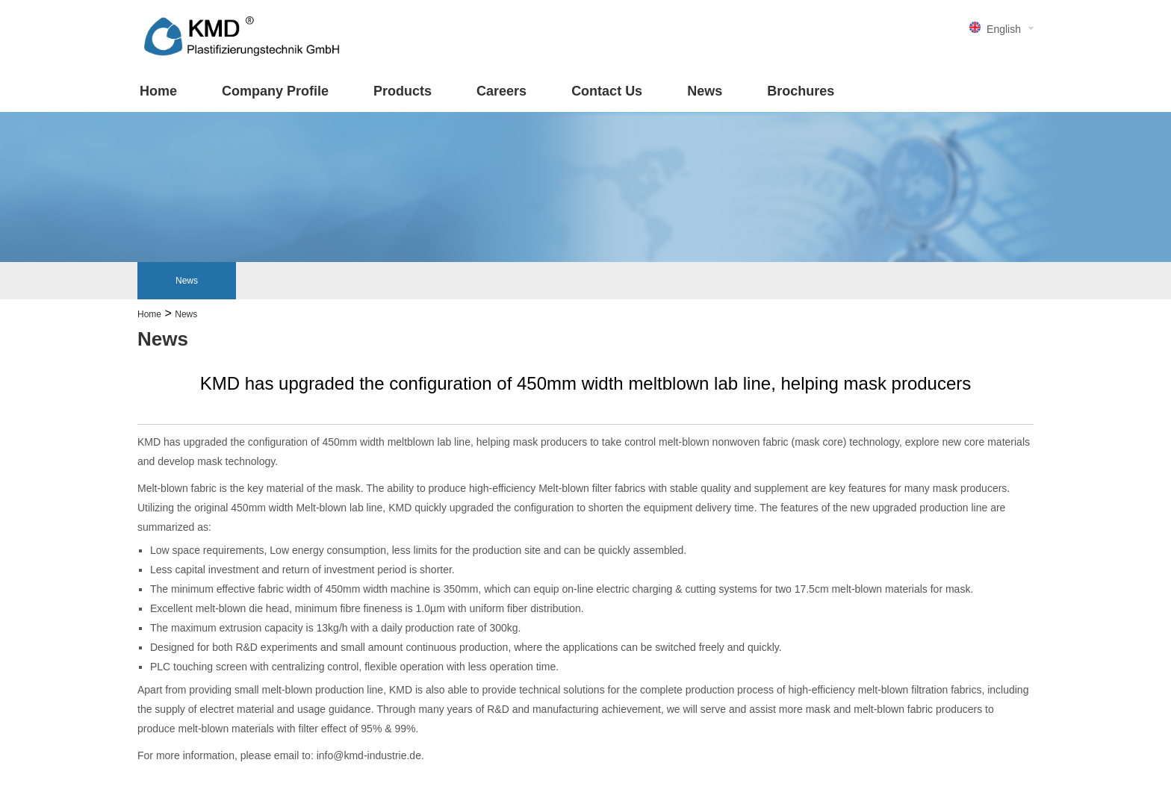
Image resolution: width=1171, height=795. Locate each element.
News (704, 91)
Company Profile (275, 91)
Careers (501, 91)
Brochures (800, 91)
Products (402, 91)
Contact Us (606, 91)
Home (158, 91)
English (1004, 29)
